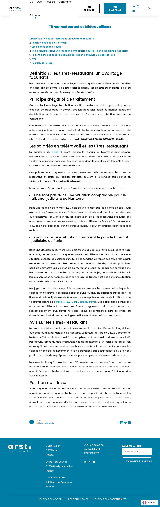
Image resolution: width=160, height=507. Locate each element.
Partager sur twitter (125, 422)
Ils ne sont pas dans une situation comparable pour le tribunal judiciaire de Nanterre (80, 50)
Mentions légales (78, 499)
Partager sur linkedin (121, 422)
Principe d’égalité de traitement (50, 42)
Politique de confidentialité (110, 499)
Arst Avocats (48, 423)
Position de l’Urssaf (42, 63)
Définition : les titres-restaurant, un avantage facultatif (62, 38)
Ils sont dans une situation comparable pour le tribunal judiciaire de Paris (73, 54)
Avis (34, 58)
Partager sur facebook (129, 422)
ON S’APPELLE (115, 8)
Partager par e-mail (118, 422)
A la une (35, 15)
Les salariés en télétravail (46, 46)
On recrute (89, 8)
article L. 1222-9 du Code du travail (75, 301)
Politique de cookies (51, 499)
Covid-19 (57, 152)
